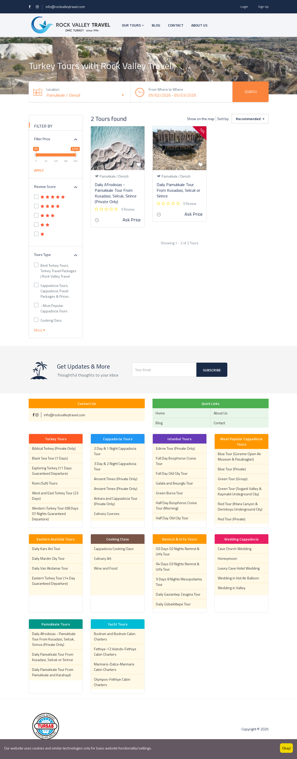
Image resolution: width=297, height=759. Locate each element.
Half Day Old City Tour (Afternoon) (172, 520)
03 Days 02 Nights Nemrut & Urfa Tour (177, 551)
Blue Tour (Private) (232, 469)
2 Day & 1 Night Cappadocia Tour (115, 451)
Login (244, 6)
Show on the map (200, 118)
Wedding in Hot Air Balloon (238, 578)
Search (250, 91)
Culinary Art (102, 558)
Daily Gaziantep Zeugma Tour (178, 594)
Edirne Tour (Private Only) (175, 448)
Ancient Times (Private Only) (115, 478)
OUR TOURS (133, 25)
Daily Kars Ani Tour (46, 548)
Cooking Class (48, 320)
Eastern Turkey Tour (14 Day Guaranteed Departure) (53, 580)
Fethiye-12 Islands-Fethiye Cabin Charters (115, 651)
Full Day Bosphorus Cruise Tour (176, 460)
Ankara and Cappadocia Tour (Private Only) (116, 501)
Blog (159, 423)
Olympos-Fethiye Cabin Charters (112, 682)
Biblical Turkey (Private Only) (54, 448)
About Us (221, 413)
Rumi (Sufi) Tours (45, 483)
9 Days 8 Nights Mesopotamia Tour (179, 581)
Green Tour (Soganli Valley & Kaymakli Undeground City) (240, 491)
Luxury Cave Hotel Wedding (239, 568)
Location (53, 89)
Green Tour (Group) (232, 478)
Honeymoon (227, 558)
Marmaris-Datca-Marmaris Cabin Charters (114, 666)
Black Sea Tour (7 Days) (50, 458)
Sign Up (263, 6)
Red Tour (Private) (231, 519)
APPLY (39, 170)
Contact (219, 423)
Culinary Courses (106, 513)
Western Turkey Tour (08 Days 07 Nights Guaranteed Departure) (55, 513)
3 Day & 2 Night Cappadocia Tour (115, 466)
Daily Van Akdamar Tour (50, 568)
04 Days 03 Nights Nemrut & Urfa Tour (177, 566)
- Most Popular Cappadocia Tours (51, 308)
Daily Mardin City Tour (48, 558)
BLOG (156, 25)
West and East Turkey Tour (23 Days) (55, 495)
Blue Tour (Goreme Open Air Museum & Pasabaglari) (239, 456)
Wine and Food (105, 568)
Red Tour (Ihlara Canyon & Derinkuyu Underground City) (240, 506)
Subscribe (212, 370)
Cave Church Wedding (234, 548)
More (39, 330)
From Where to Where (166, 89)
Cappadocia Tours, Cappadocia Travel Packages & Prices (51, 291)
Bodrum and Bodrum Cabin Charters (114, 636)
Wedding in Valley (231, 587)
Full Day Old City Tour (172, 473)
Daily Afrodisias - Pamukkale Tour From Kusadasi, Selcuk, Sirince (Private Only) (116, 193)
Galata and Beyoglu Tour (174, 483)
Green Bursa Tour (169, 493)
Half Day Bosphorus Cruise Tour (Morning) (176, 505)
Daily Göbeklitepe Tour (173, 604)
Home (160, 413)
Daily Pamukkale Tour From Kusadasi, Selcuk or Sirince (178, 190)
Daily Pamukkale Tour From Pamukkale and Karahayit (52, 672)
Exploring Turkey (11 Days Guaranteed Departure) (52, 470)
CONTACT (175, 25)
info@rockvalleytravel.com (65, 6)
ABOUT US (199, 25)
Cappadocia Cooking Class (114, 548)
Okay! (286, 748)
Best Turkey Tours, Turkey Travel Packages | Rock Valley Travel (55, 271)
